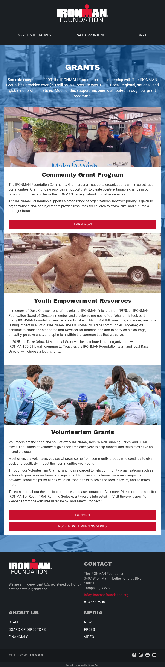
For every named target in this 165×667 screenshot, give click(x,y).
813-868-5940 (94, 600)
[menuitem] (31, 37)
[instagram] (141, 653)
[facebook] (134, 653)
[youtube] (154, 653)
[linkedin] (147, 653)
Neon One (93, 663)
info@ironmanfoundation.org (106, 593)
